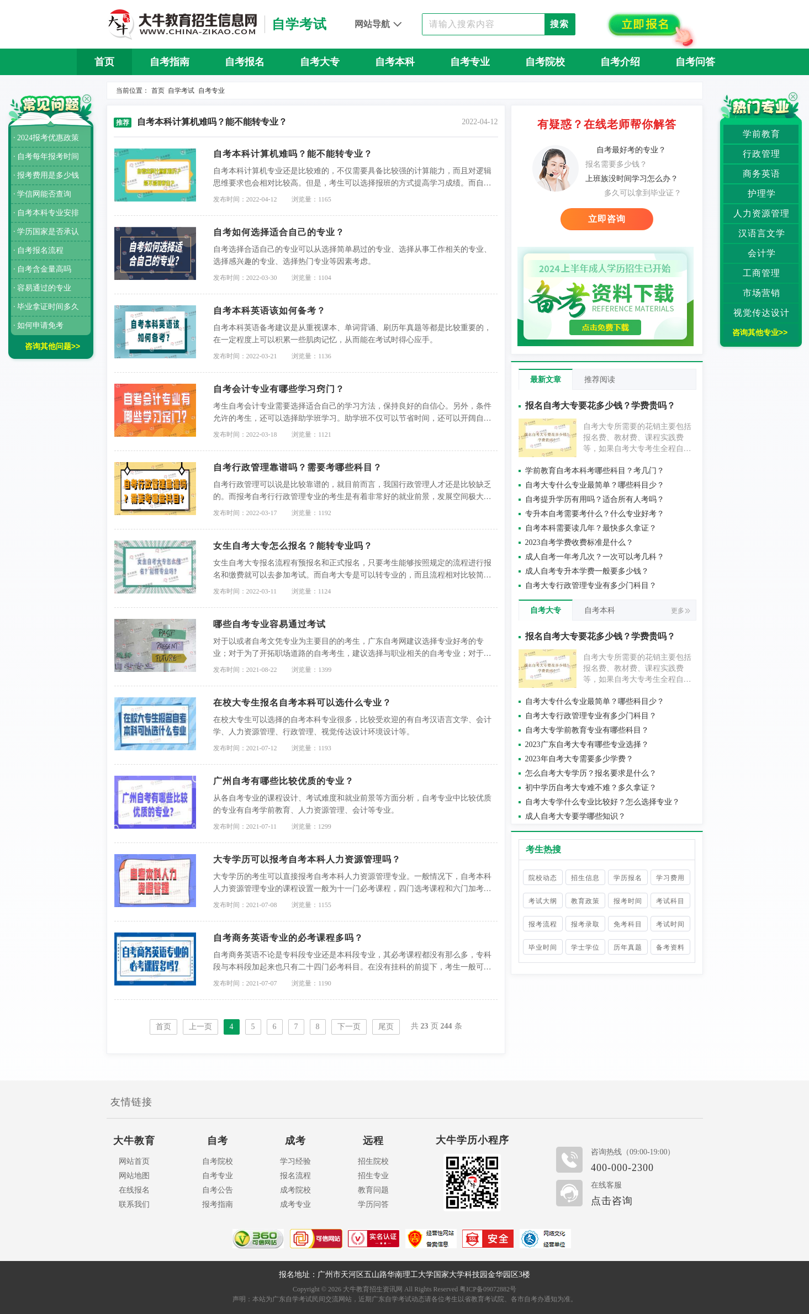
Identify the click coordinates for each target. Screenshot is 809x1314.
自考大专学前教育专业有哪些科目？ (587, 730)
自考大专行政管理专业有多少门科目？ (591, 585)
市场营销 (761, 293)
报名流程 (295, 1176)
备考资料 (670, 947)
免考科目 (628, 924)
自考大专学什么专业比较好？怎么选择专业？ (602, 802)
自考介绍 (620, 61)
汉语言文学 (761, 233)
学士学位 (585, 947)
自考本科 (395, 61)
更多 (680, 610)
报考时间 (628, 901)
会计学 (762, 253)
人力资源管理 (761, 213)
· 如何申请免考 (38, 325)
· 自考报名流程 (38, 250)
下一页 (349, 1026)
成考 (295, 1140)
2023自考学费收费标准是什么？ (579, 542)
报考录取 (585, 924)
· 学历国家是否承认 (46, 231)
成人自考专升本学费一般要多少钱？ (587, 571)
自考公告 (217, 1190)
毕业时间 (542, 947)
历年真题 (628, 947)
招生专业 (373, 1176)
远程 (373, 1140)
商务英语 (761, 173)
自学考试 (181, 90)
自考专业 (470, 61)
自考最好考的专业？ (631, 150)
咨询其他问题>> (52, 346)
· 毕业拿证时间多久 (46, 307)
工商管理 (761, 273)
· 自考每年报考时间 (46, 156)
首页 (104, 61)
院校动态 (542, 878)
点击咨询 (612, 1200)
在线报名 (134, 1190)
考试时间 (670, 924)
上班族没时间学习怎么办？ (631, 178)
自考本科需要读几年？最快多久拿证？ (591, 528)
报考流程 (542, 924)
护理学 (762, 193)
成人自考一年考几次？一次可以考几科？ (594, 557)
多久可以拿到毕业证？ (642, 193)
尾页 (386, 1026)
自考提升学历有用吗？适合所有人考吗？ (594, 499)
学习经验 (295, 1161)
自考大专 (320, 61)
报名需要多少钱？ (616, 164)
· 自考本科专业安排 (46, 213)
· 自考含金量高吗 (42, 269)
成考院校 (295, 1190)
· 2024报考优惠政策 (46, 138)
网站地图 (134, 1176)
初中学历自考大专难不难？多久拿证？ (591, 787)
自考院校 (545, 61)
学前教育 (761, 134)
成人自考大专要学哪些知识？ (575, 816)
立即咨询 (607, 219)
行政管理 (761, 153)
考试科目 (670, 901)
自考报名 (245, 61)
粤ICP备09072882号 (487, 1289)
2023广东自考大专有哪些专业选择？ (587, 744)
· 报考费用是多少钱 (46, 175)
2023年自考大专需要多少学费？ (579, 759)
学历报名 (628, 878)
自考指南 (169, 61)
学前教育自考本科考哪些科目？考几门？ (594, 471)
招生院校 (373, 1161)
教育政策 (585, 901)
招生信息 (585, 878)
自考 (217, 1140)
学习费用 (670, 878)
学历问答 (373, 1204)
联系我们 (134, 1204)
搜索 (559, 24)
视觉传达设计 (761, 312)
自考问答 (695, 61)
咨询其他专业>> (759, 332)
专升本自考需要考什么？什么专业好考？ (594, 514)
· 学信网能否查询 (42, 194)
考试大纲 (542, 901)
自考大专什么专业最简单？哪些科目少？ (594, 485)
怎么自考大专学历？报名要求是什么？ (591, 773)
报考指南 (217, 1204)
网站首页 (134, 1161)
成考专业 (295, 1204)
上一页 (200, 1026)
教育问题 (373, 1190)
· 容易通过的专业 (42, 288)
